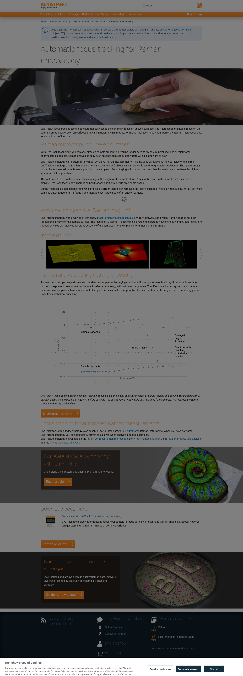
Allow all (214, 672)
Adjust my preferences (160, 672)
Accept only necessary (188, 672)
